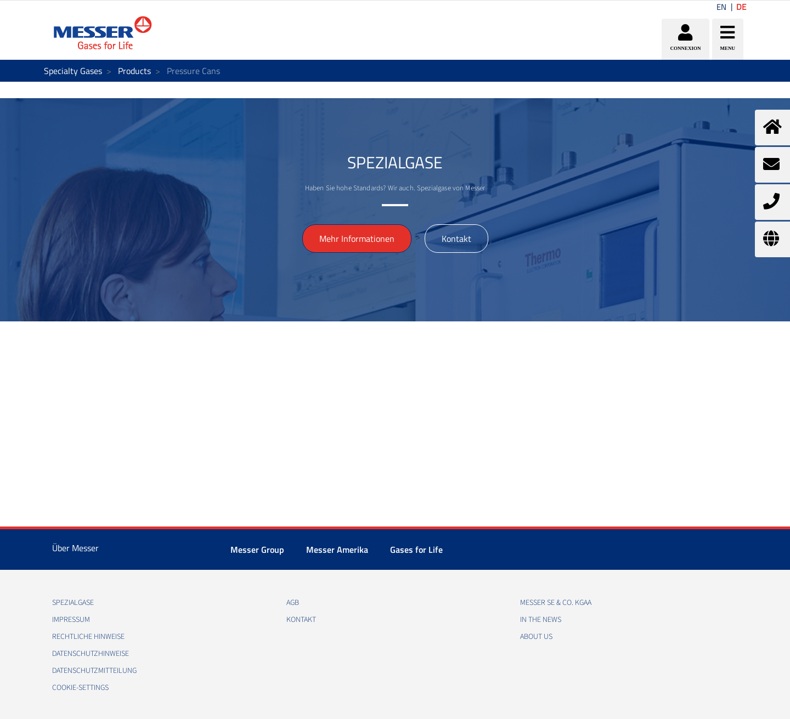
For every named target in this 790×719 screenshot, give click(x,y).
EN (721, 7)
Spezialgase (73, 602)
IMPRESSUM (71, 619)
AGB (292, 602)
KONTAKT (301, 619)
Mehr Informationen (356, 238)
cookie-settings (80, 687)
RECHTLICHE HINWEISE (88, 636)
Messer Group (257, 549)
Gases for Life (416, 549)
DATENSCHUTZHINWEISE (90, 653)
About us (536, 636)
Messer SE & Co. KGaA (555, 602)
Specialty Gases (73, 70)
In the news (540, 619)
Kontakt (456, 238)
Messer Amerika (337, 549)
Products (134, 70)
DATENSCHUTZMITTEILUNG (94, 670)
